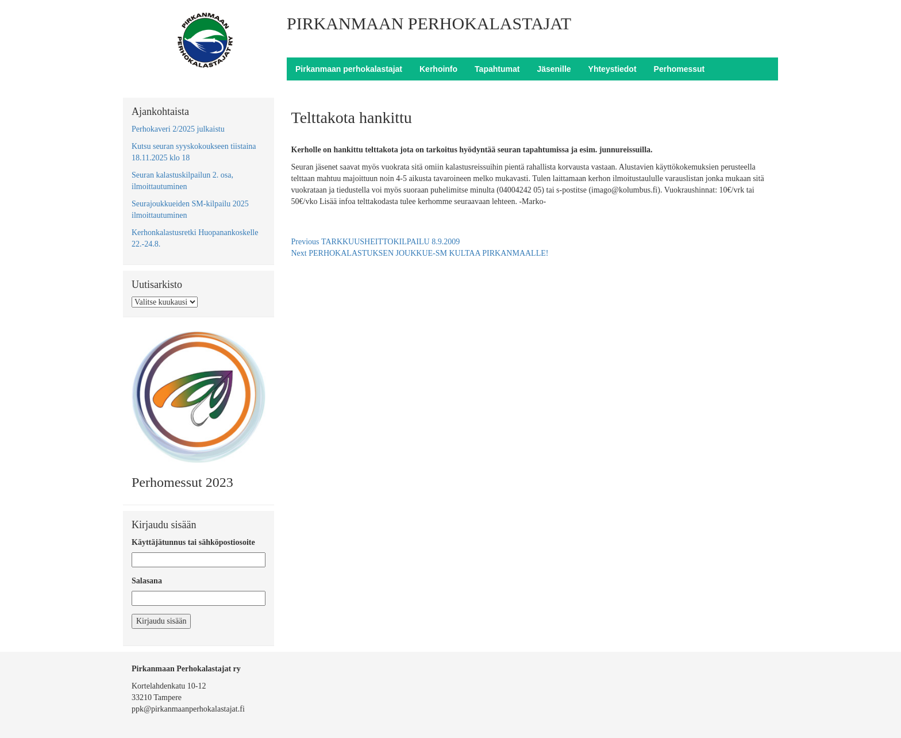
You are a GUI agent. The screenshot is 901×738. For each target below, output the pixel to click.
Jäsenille (554, 69)
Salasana (147, 580)
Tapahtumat (497, 69)
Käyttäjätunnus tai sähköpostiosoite (193, 542)
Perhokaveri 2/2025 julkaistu (178, 129)
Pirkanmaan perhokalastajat (348, 69)
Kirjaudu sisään (161, 621)
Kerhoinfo (438, 69)
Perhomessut (679, 69)
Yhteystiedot (612, 69)
